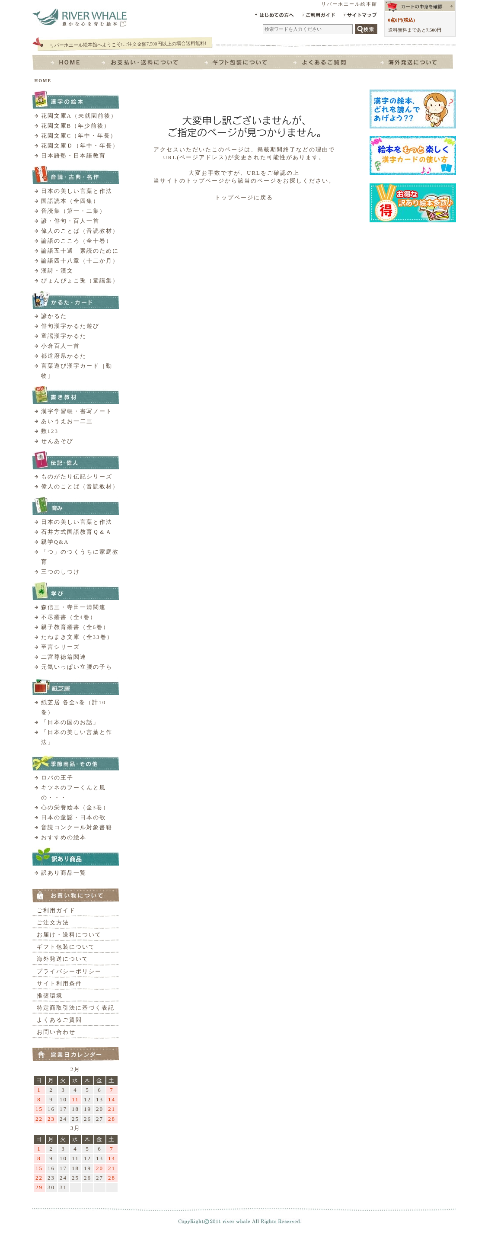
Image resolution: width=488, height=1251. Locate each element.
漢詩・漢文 (57, 270)
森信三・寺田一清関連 (73, 607)
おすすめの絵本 (63, 837)
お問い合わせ (56, 1032)
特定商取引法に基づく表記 (76, 1007)
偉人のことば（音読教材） (80, 231)
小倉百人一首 (60, 346)
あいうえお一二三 (67, 421)
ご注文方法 (53, 922)
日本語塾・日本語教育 (73, 155)
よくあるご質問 (59, 1020)
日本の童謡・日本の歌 (73, 817)
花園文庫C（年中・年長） (79, 135)
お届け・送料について (69, 934)
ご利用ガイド (56, 910)
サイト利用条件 (59, 983)
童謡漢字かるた (63, 336)
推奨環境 (50, 995)
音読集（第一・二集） (73, 211)
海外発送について (63, 959)
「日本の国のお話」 (70, 722)
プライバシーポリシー (69, 971)
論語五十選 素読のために (80, 250)
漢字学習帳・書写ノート (76, 411)
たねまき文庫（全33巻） (77, 637)
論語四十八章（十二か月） (80, 260)
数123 (50, 431)
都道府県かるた (63, 356)
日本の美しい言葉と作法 (76, 191)
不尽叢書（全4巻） (69, 617)
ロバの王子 (57, 777)
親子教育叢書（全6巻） (75, 627)
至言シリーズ (60, 647)
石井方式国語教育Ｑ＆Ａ (76, 532)
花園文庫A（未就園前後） (79, 115)
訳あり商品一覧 (63, 872)
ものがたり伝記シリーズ (76, 476)
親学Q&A (55, 542)
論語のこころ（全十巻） (76, 240)
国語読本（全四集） (70, 201)
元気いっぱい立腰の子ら (76, 667)
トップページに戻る (244, 197)
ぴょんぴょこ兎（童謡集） (80, 280)
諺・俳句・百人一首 (70, 221)
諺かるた (54, 316)
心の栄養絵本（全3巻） (75, 807)
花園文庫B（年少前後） (76, 125)
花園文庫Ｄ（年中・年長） (80, 145)
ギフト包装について (66, 946)
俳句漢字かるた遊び (70, 326)
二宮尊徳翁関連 (63, 657)
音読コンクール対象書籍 (76, 827)
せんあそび (57, 441)
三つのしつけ (60, 571)
